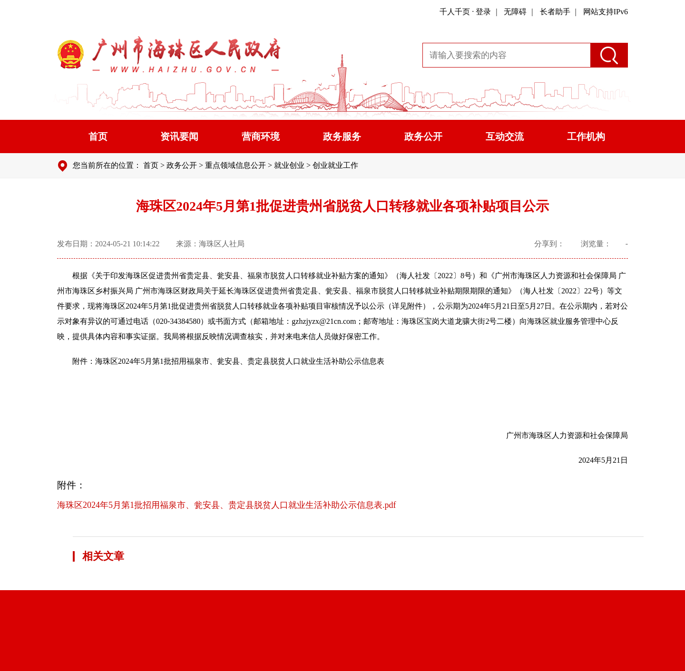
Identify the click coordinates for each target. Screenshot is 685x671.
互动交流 (505, 136)
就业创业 (289, 165)
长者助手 (555, 12)
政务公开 (423, 136)
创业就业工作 (335, 165)
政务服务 (342, 136)
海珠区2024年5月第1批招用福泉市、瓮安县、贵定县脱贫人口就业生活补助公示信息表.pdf (226, 505)
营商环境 (261, 136)
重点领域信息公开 (235, 165)
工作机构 (586, 136)
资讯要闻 (179, 136)
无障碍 (515, 12)
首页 (98, 136)
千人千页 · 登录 (465, 12)
